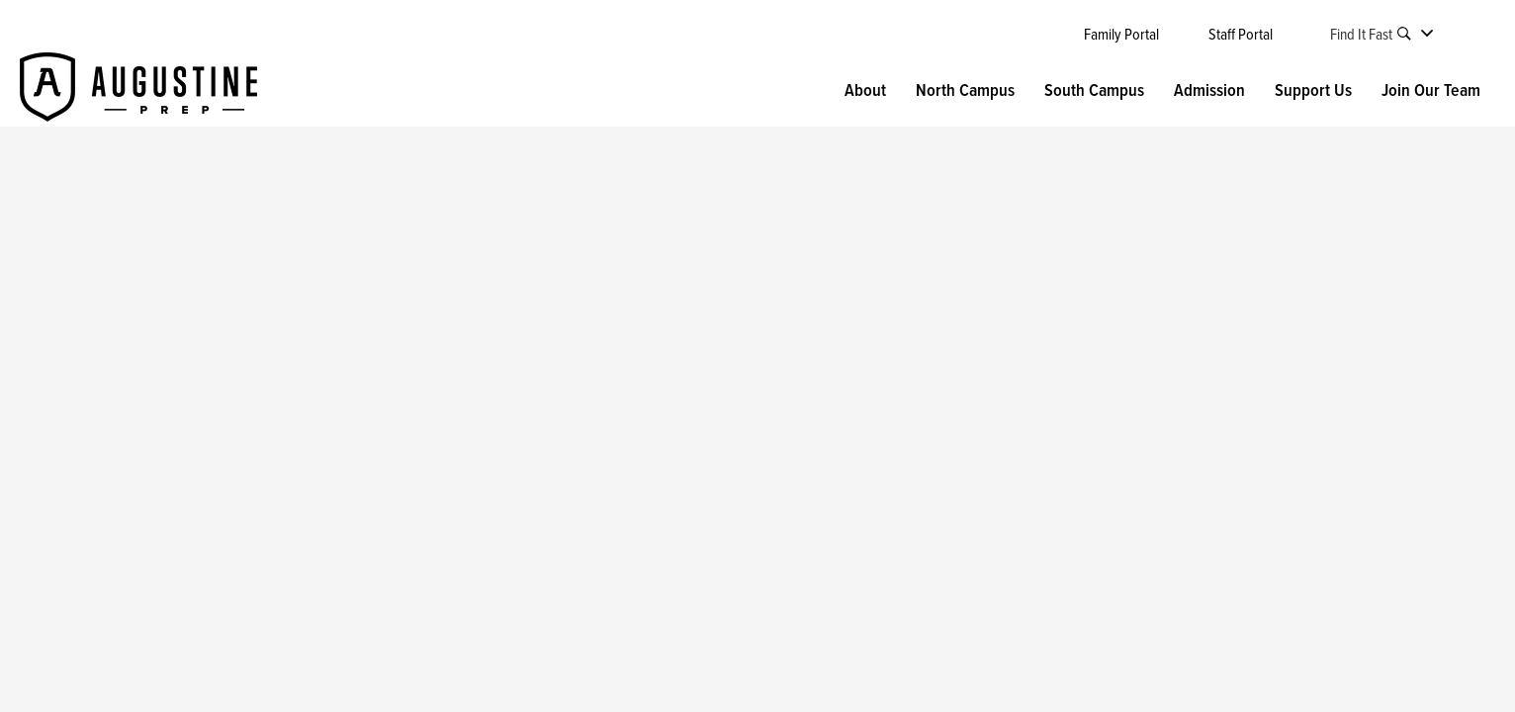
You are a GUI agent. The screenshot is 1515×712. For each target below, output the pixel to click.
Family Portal (1121, 33)
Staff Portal (1240, 33)
